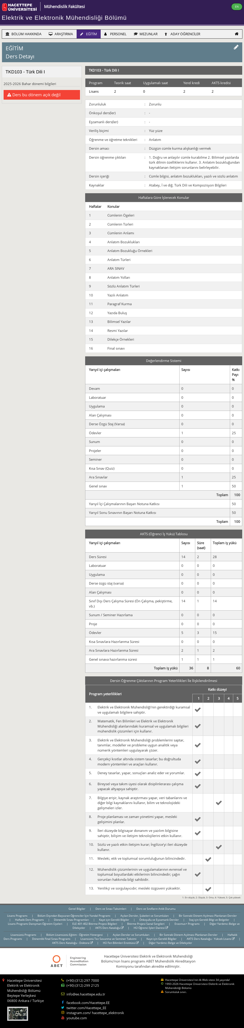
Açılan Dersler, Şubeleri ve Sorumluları (144, 916)
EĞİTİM (88, 34)
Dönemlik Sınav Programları (72, 920)
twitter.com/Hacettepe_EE (86, 1008)
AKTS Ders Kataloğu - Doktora (72, 943)
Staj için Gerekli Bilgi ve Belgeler (209, 920)
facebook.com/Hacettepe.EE (88, 1002)
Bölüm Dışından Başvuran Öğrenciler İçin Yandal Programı (74, 916)
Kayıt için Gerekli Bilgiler (114, 920)
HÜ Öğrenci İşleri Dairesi (151, 928)
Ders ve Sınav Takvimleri (111, 909)
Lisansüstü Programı (24, 935)
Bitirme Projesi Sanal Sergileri (146, 924)
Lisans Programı (17, 916)
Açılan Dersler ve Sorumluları (131, 935)
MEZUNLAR (145, 34)
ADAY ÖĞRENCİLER (182, 34)
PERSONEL (115, 34)
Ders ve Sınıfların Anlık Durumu (155, 909)
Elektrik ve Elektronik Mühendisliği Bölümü (64, 17)
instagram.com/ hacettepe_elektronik (95, 1012)
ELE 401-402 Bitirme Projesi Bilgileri (95, 924)
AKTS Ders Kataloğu (109, 928)
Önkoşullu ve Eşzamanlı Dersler (159, 920)
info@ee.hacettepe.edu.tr (86, 994)
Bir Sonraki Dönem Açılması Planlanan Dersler (208, 916)
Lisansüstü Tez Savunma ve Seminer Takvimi (108, 939)
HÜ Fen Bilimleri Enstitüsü (121, 943)
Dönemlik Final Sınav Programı (51, 939)
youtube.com (77, 1018)
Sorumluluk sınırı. (176, 992)
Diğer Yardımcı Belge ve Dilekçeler (170, 943)
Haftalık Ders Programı (29, 920)
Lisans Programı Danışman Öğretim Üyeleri (35, 924)
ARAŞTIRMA (61, 34)
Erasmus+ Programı (187, 924)
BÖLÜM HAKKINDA (24, 34)
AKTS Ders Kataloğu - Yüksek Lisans (211, 939)
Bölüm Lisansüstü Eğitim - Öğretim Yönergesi (74, 935)
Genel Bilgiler (77, 909)
